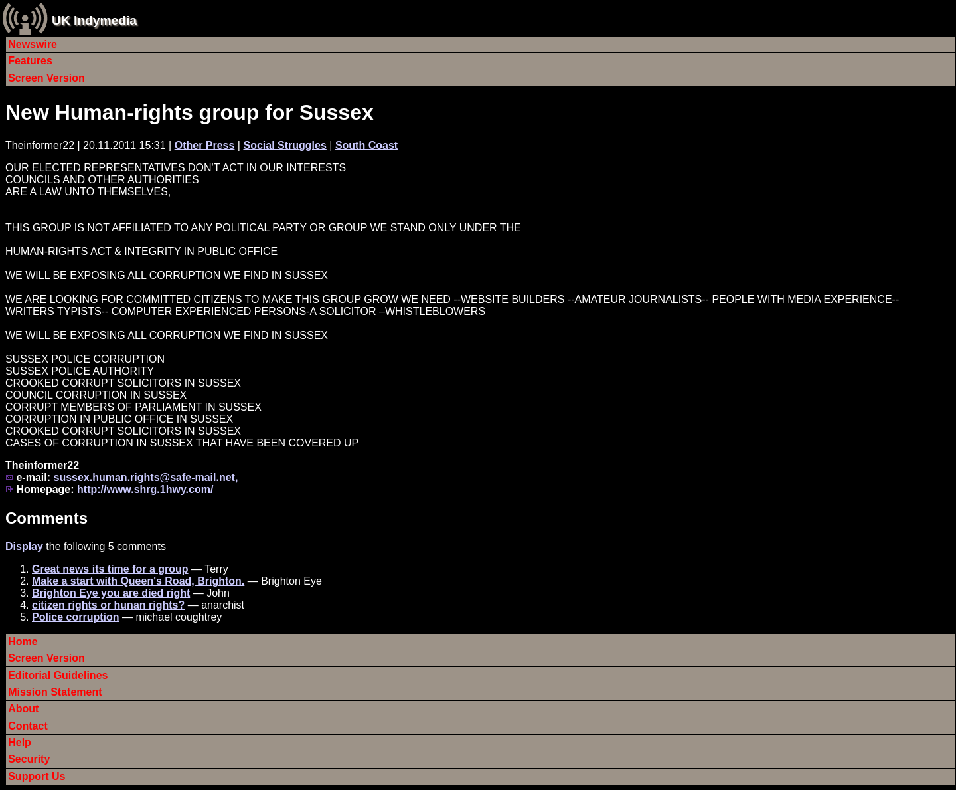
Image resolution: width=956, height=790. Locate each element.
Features (30, 60)
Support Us (36, 776)
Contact (28, 726)
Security (29, 759)
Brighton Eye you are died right (111, 593)
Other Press (205, 145)
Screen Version (46, 78)
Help (19, 742)
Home (22, 641)
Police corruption (76, 617)
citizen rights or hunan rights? (108, 605)
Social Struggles (284, 145)
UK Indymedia (94, 20)
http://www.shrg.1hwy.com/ (145, 489)
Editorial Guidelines (58, 675)
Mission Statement (55, 692)
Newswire (32, 44)
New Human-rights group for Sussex (189, 112)
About (23, 708)
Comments (46, 518)
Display (24, 546)
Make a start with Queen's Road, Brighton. (138, 581)
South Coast (366, 145)
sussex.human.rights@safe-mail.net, (145, 477)
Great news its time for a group (110, 569)
